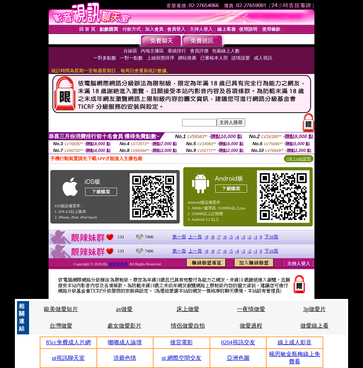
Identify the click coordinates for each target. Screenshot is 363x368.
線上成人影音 (295, 342)
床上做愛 (188, 309)
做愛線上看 (314, 326)
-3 (243, 236)
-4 (237, 236)
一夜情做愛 (251, 309)
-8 (212, 236)
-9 (206, 236)
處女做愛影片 (124, 326)
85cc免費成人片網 (68, 342)
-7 (218, 236)
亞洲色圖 (238, 358)
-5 (231, 236)
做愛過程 (251, 326)
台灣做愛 (61, 326)
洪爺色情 (124, 358)
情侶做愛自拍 (188, 326)
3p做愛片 (314, 309)
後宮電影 (181, 342)
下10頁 (271, 236)
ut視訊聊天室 (68, 358)
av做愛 (124, 309)
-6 (225, 236)
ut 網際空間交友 (181, 358)
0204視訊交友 (238, 342)
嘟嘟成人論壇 (125, 342)
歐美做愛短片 (61, 309)
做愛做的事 (118, 264)
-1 (255, 236)
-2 (249, 236)
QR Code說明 (298, 158)
